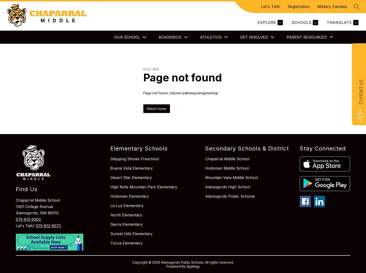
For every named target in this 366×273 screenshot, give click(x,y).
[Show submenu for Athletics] (211, 37)
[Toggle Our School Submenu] (144, 37)
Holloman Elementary (129, 196)
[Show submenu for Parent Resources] (307, 37)
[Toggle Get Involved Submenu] (272, 37)
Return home (156, 109)
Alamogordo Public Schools (230, 196)
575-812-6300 (28, 219)
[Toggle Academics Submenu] (186, 37)
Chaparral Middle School (227, 159)
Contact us (360, 92)
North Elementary (126, 215)
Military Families (332, 6)
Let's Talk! (270, 6)
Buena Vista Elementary (131, 168)
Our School (127, 37)
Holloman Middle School (227, 168)
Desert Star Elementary (131, 177)
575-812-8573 (48, 225)
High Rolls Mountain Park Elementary (143, 187)
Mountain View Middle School (231, 177)
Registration (299, 6)
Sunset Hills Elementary (131, 233)
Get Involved (254, 37)
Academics (169, 37)
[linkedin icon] (319, 205)
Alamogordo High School (227, 187)
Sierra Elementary (126, 224)
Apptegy (193, 266)
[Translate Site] (342, 22)
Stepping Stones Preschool (134, 159)
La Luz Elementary (127, 205)
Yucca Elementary (126, 243)
